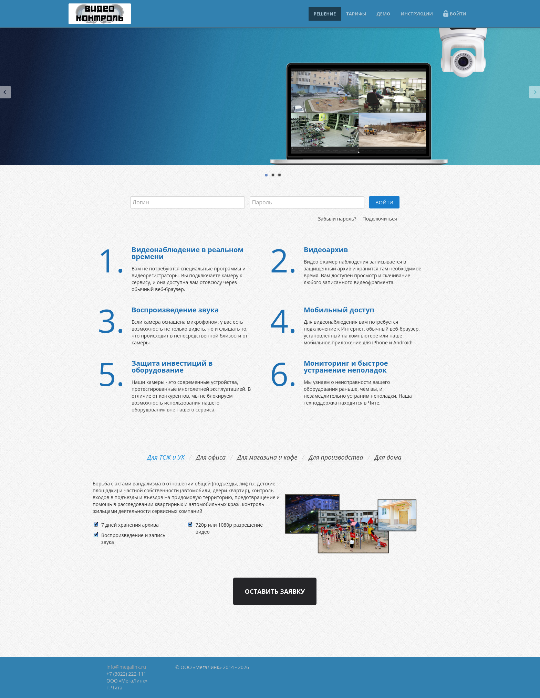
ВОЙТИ (454, 13)
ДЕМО (384, 14)
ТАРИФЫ (356, 14)
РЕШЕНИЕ (325, 14)
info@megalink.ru (126, 667)
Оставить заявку (275, 591)
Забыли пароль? (337, 218)
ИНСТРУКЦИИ (417, 14)
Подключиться (379, 218)
